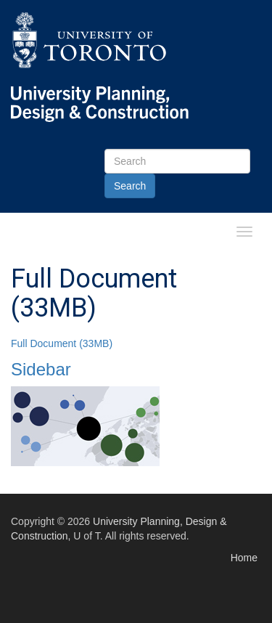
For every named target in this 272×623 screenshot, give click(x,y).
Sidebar (41, 369)
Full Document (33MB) (61, 343)
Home (244, 557)
